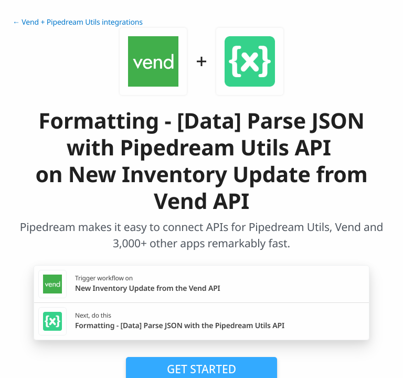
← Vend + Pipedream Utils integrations (78, 22)
